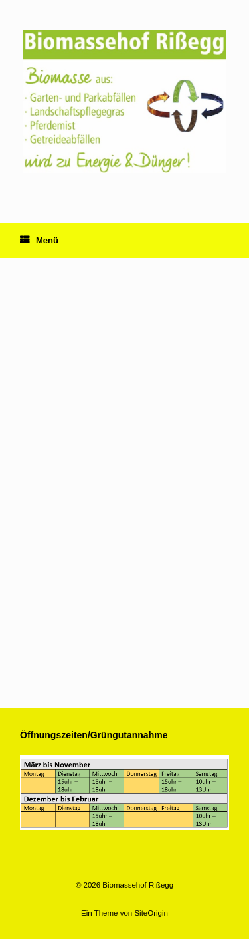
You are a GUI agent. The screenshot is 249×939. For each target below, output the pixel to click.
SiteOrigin (151, 913)
